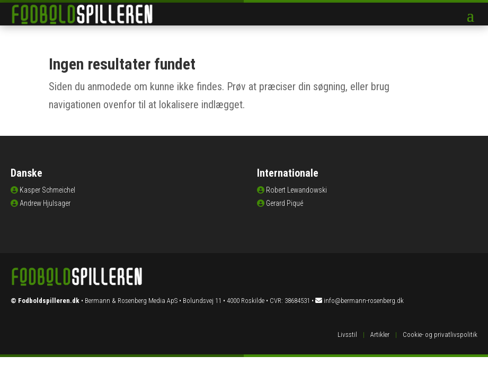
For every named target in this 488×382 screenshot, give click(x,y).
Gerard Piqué (284, 203)
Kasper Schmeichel (47, 190)
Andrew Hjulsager (45, 203)
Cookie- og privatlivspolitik (440, 334)
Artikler (379, 334)
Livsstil (347, 334)
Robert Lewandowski (296, 190)
